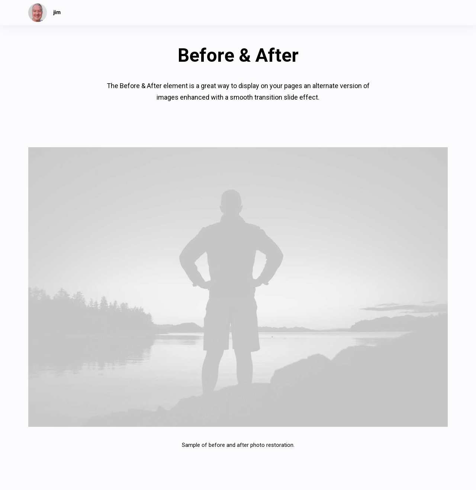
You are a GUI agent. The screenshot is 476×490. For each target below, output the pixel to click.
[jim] (44, 12)
